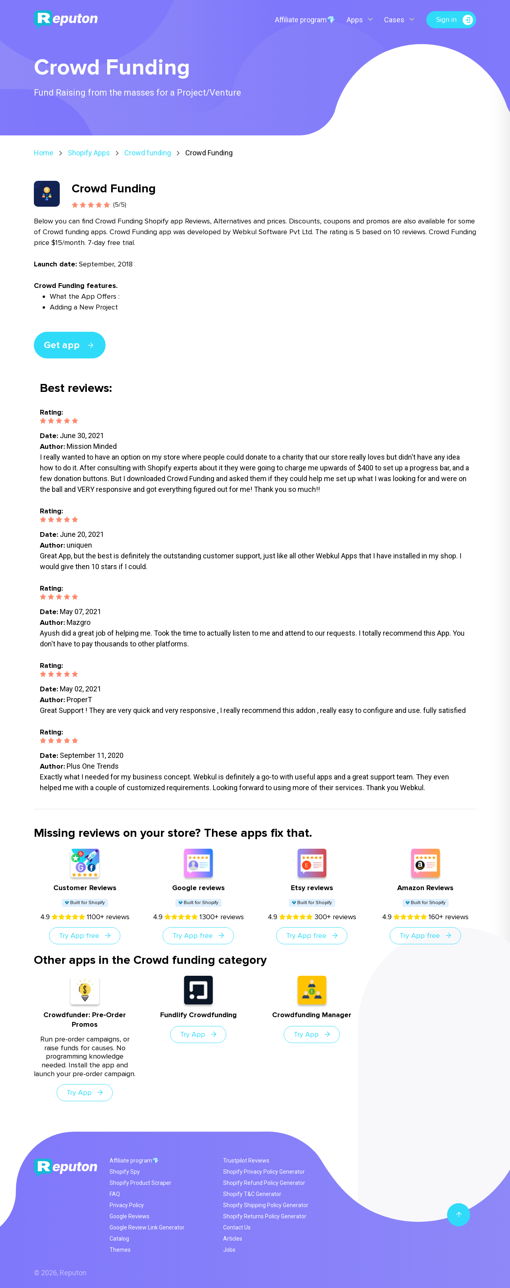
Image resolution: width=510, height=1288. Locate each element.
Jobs (229, 1250)
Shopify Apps (89, 153)
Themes (120, 1250)
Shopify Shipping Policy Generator (265, 1205)
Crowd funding (147, 153)
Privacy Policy (127, 1205)
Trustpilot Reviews (246, 1160)
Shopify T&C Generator (252, 1194)
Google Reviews (129, 1216)
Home (43, 153)
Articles (232, 1238)
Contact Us (237, 1227)
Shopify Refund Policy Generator (264, 1183)
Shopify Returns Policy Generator (264, 1216)
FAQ (115, 1194)
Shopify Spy (125, 1172)
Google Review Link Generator (147, 1227)
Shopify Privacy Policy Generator (264, 1172)
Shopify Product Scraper (140, 1183)
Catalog (119, 1238)
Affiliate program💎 (305, 20)
